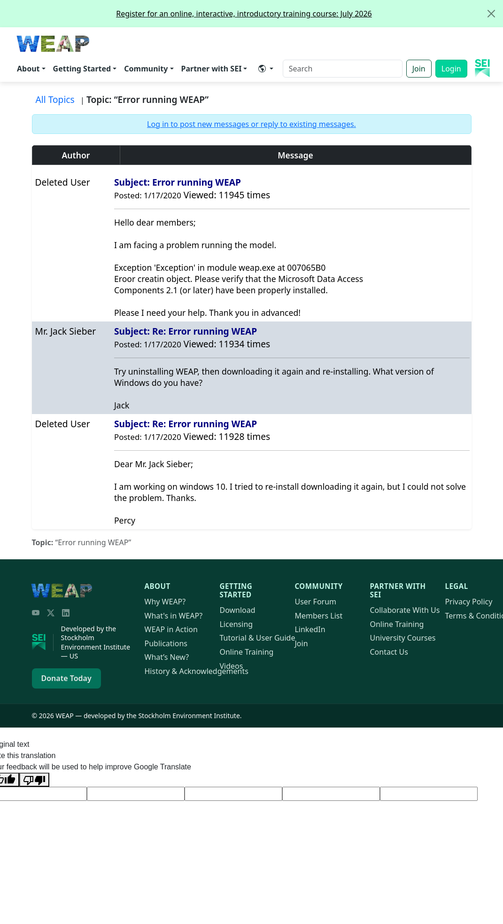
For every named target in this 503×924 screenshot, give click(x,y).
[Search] (342, 69)
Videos (231, 666)
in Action (171, 629)
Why (165, 601)
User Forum (315, 601)
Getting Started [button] (82, 68)
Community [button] (146, 68)
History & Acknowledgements (196, 671)
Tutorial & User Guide (257, 638)
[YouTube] (35, 613)
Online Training (246, 652)
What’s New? (167, 657)
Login (451, 68)
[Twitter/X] (50, 613)
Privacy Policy (468, 601)
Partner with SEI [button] (211, 68)
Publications (166, 643)
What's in (174, 616)
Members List (318, 616)
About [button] (28, 68)
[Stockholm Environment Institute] (43, 642)
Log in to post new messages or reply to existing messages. (251, 124)
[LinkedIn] (66, 613)
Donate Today (66, 678)
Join (419, 68)
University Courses (402, 638)
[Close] (491, 13)
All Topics (55, 99)
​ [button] (262, 68)
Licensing (236, 624)
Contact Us (389, 652)
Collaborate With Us (405, 610)
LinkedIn (309, 629)
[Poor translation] (34, 780)
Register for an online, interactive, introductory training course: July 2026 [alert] (309, 13)
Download (237, 610)
